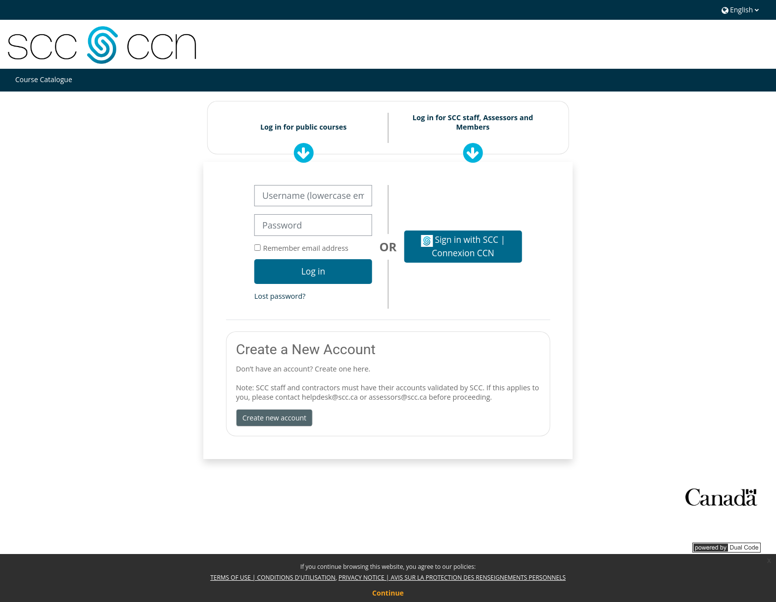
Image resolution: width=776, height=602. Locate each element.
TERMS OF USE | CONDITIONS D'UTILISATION (273, 577)
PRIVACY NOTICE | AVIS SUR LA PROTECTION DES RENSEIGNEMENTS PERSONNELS (452, 577)
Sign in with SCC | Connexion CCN (463, 245)
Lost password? (279, 296)
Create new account (274, 417)
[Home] (102, 43)
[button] (739, 9)
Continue (388, 593)
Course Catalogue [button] (43, 79)
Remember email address (305, 248)
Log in (313, 271)
